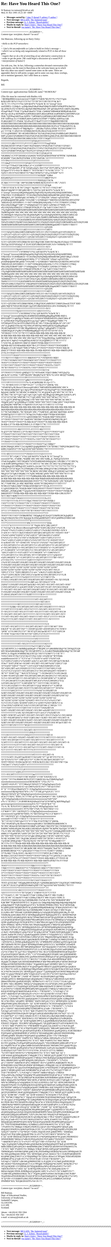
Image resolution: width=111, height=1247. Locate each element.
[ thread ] (36, 17)
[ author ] (53, 17)
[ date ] (29, 17)
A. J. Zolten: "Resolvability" (36, 22)
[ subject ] (44, 17)
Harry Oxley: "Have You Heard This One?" (43, 25)
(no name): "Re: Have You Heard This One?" (41, 27)
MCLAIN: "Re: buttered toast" (34, 20)
